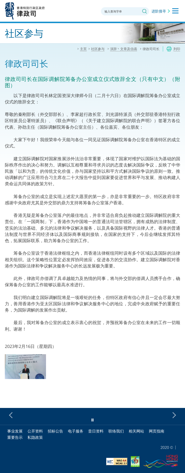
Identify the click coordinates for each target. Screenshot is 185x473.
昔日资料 (96, 431)
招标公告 (55, 431)
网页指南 (156, 431)
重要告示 (15, 437)
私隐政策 (35, 437)
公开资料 (35, 431)
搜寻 (144, 11)
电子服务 (75, 431)
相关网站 (136, 431)
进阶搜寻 (159, 11)
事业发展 (15, 431)
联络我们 (116, 431)
